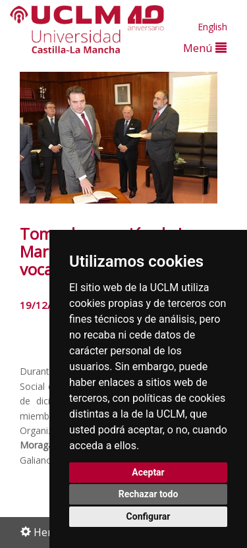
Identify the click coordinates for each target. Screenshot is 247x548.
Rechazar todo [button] (148, 494)
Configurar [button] (148, 516)
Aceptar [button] (148, 472)
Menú (205, 47)
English (212, 26)
